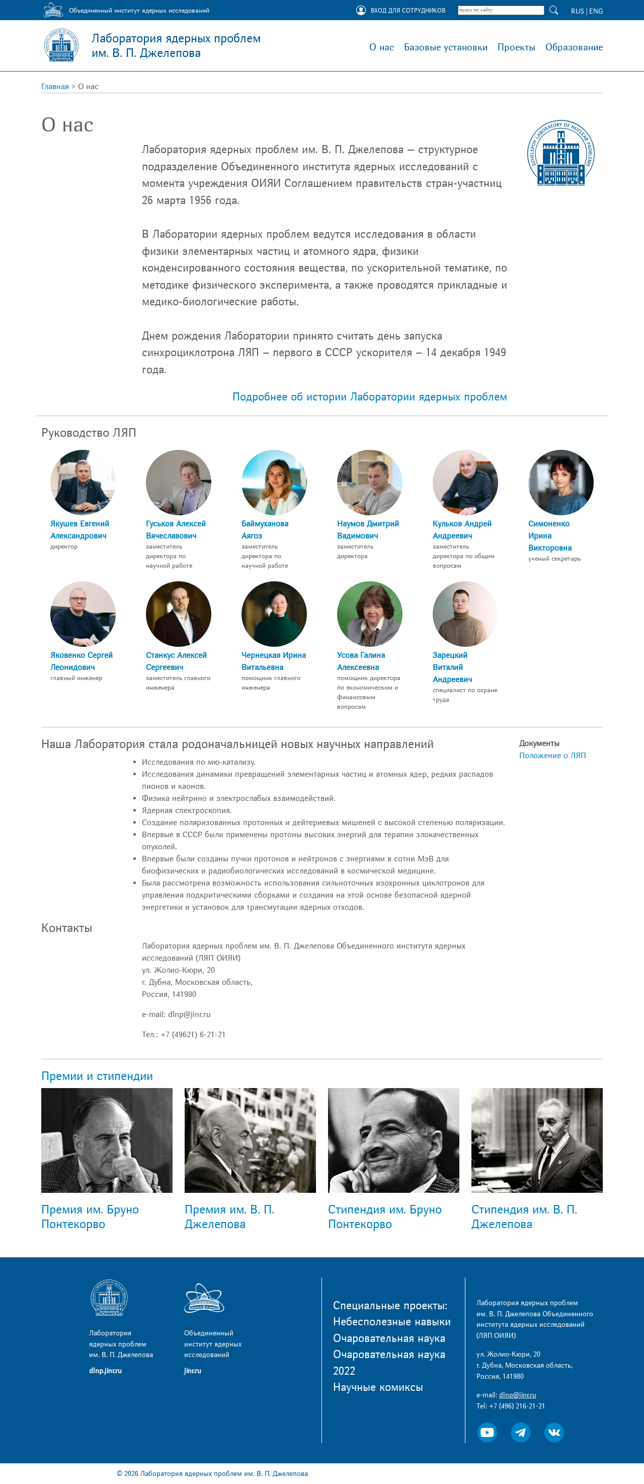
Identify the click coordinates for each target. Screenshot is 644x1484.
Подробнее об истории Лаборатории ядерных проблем (369, 397)
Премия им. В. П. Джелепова (229, 1217)
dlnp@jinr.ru (517, 1395)
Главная (55, 87)
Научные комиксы (378, 1387)
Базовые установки (446, 47)
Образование (574, 47)
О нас (381, 47)
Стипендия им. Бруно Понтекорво (385, 1217)
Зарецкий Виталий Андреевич (452, 667)
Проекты (516, 47)
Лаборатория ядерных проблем (176, 45)
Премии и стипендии (97, 1076)
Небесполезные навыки (392, 1321)
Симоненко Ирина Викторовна (550, 536)
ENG (596, 11)
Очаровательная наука (389, 1338)
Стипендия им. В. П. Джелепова (524, 1217)
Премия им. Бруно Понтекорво (90, 1217)
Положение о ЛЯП (552, 756)
